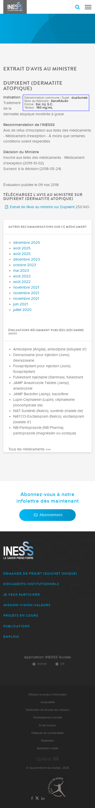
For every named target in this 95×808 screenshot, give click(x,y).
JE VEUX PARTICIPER (21, 594)
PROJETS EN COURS (20, 615)
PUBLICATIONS (16, 626)
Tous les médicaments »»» (29, 449)
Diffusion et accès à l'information (47, 694)
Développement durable (47, 717)
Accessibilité (48, 702)
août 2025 (22, 248)
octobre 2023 (24, 265)
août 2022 (22, 276)
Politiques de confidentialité (47, 733)
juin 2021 (20, 304)
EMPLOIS (11, 636)
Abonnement (47, 515)
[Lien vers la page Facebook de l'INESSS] (31, 799)
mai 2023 (21, 270)
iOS (59, 663)
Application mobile (47, 748)
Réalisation (47, 740)
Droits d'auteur (47, 725)
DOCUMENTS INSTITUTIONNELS (31, 584)
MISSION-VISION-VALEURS (26, 605)
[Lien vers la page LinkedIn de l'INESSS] (43, 799)
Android (39, 663)
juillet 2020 (22, 310)
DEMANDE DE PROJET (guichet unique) (40, 573)
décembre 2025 (26, 242)
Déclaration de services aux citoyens (47, 710)
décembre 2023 (26, 259)
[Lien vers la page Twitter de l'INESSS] (37, 798)
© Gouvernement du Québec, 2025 (47, 768)
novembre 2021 (26, 287)
